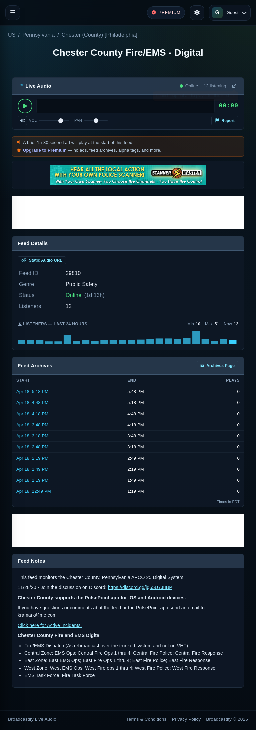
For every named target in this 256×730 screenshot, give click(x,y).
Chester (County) (82, 35)
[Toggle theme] (197, 12)
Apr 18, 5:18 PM (32, 391)
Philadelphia (121, 35)
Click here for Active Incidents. (50, 625)
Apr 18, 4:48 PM (32, 402)
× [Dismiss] (233, 97)
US (12, 35)
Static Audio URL (41, 260)
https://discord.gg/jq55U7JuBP (140, 587)
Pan (78, 120)
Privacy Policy (186, 719)
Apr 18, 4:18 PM (32, 413)
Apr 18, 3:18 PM (32, 435)
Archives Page (217, 365)
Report (225, 120)
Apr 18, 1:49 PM (32, 469)
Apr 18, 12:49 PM (33, 491)
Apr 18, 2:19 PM (32, 458)
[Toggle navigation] (12, 12)
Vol (33, 120)
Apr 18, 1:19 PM (32, 480)
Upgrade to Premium (45, 150)
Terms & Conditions (146, 719)
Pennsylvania (38, 35)
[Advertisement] (128, 212)
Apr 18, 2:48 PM (32, 446)
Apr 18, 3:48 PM (32, 424)
